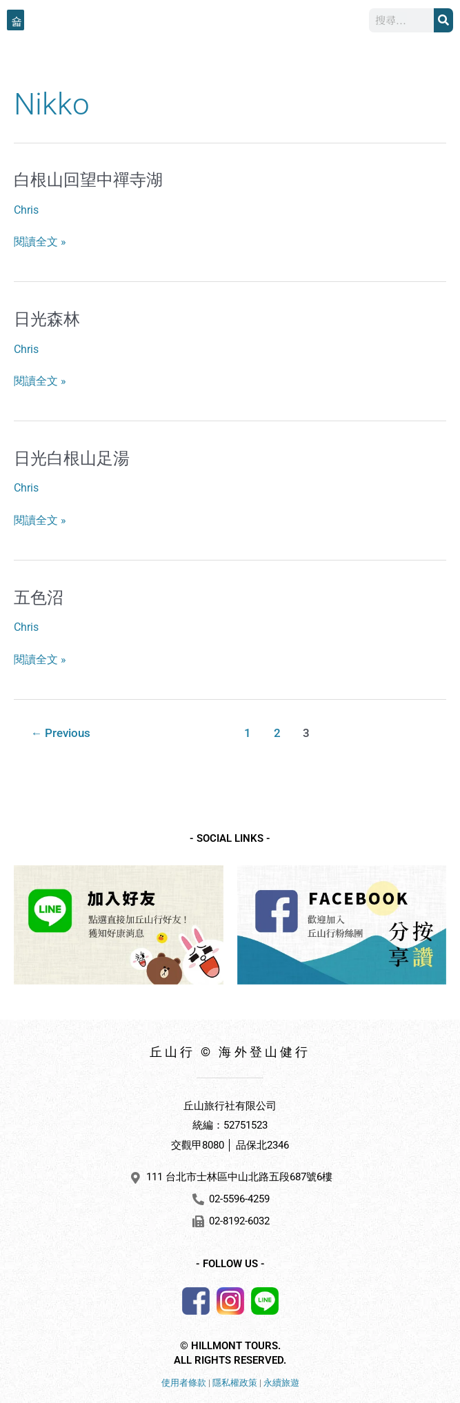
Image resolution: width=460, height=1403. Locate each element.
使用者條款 (183, 1382)
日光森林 (47, 319)
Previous (61, 733)
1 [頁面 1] (247, 733)
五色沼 (38, 597)
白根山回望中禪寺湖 (88, 180)
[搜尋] (443, 20)
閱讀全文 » (40, 243)
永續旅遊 (281, 1382)
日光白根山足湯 (72, 458)
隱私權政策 (234, 1382)
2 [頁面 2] (277, 733)
